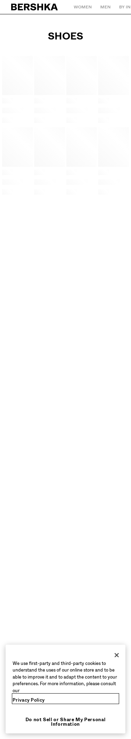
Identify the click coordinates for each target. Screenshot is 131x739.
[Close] (116, 655)
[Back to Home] (34, 7)
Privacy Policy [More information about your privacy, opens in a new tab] (29, 700)
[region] (65, 689)
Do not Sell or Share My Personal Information (66, 721)
